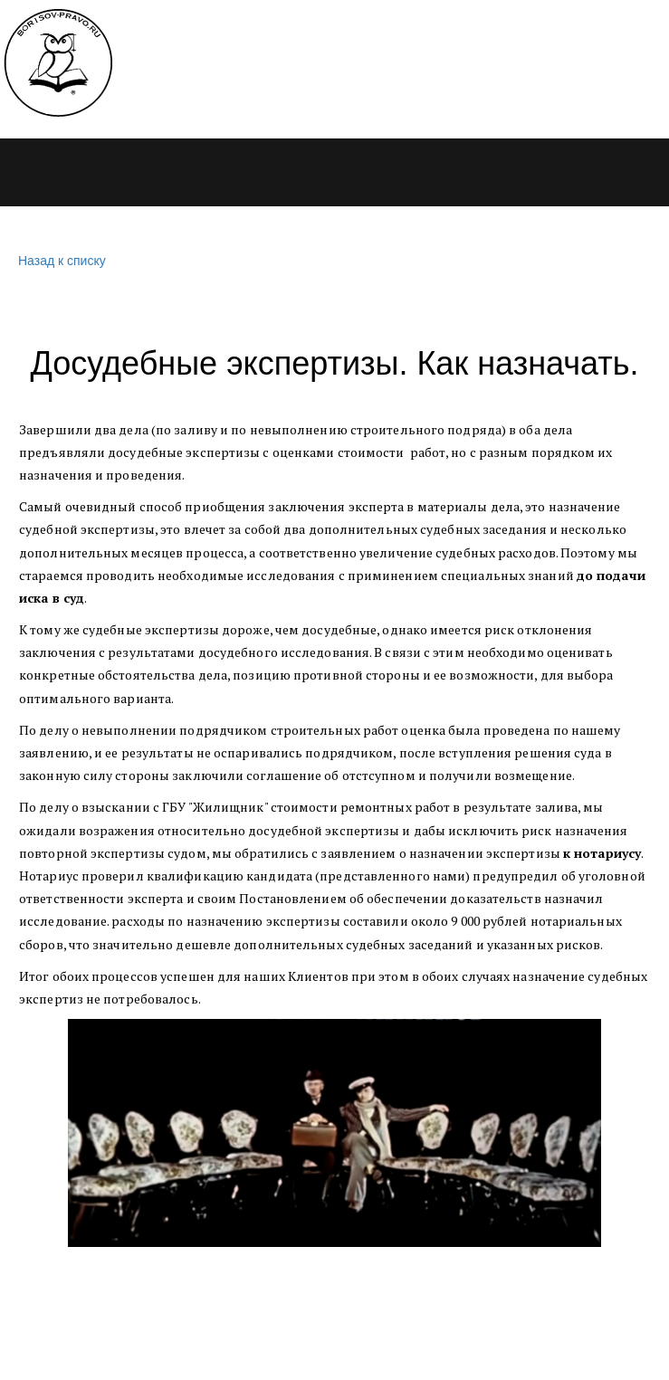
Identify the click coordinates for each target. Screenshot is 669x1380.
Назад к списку (60, 261)
